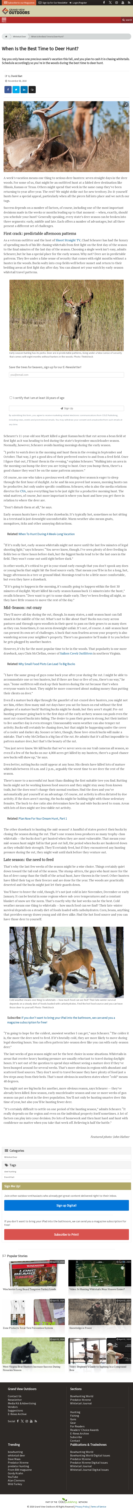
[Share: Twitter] (16, 89)
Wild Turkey (15, 1484)
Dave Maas (14, 1459)
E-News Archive (17, 1414)
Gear (73, 1423)
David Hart (9, 1177)
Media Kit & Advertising (22, 1403)
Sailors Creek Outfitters (76, 653)
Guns (73, 1419)
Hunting (75, 1412)
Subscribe (76, 1437)
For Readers (77, 1426)
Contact (75, 1440)
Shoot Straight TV (68, 240)
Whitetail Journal (81, 1403)
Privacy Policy (82, 1506)
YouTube (13, 1477)
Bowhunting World (81, 1396)
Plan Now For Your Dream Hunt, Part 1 (43, 819)
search (127, 19)
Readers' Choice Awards (84, 1430)
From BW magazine (20, 1469)
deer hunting (10, 1171)
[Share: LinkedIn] (24, 89)
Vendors (13, 1407)
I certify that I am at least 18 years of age (37, 398)
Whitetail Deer (19, 36)
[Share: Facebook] (8, 89)
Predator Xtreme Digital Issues (89, 1462)
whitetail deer (16, 1455)
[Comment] (32, 89)
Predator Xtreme (80, 1399)
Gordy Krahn (15, 1473)
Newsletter (15, 1399)
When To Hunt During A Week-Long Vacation (47, 534)
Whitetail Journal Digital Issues (89, 1469)
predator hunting (18, 1466)
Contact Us (14, 1396)
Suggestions (15, 1410)
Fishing (74, 1415)
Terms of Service (98, 1506)
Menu (4, 21)
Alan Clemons (16, 1480)
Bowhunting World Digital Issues (90, 1455)
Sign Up (66, 408)
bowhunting (15, 1452)
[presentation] (66, 386)
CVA (23, 491)
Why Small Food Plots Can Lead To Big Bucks (47, 664)
